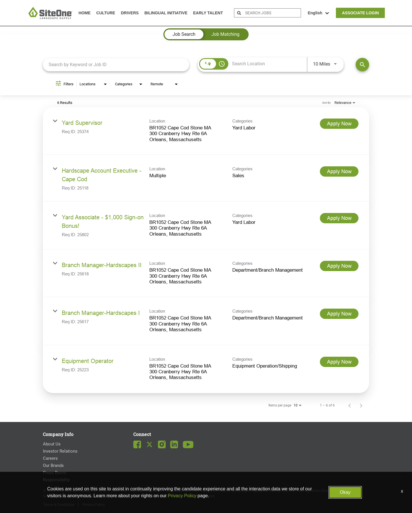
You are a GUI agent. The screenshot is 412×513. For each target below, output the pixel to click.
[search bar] (272, 13)
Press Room (54, 472)
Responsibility (56, 479)
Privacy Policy (93, 504)
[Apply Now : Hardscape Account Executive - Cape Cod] (339, 171)
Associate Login (360, 13)
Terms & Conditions (58, 504)
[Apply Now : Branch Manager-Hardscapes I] (339, 314)
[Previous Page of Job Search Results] (349, 405)
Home (85, 13)
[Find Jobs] (362, 64)
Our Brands (53, 465)
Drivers (129, 13)
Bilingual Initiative (165, 13)
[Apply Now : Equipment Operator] (339, 362)
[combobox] (116, 64)
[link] (206, 131)
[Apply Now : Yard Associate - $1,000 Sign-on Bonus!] (339, 218)
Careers (50, 458)
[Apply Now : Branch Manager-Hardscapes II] (339, 266)
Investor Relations (60, 451)
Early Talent (208, 13)
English (318, 13)
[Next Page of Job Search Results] (361, 405)
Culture (105, 13)
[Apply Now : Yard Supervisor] (339, 124)
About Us (52, 444)
